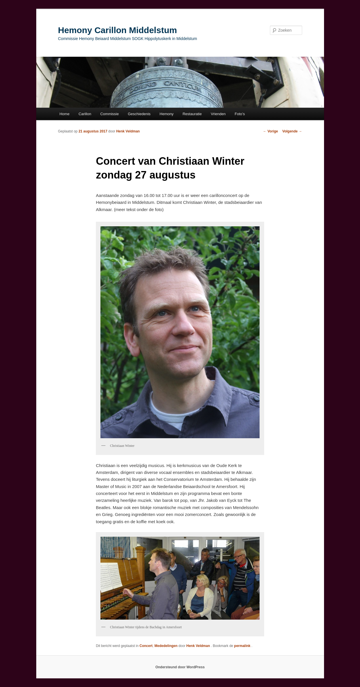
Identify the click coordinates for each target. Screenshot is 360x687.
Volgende (292, 131)
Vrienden (218, 114)
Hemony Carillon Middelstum (117, 30)
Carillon (85, 114)
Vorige (270, 131)
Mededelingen (166, 646)
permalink (243, 646)
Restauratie (191, 114)
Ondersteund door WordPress (180, 667)
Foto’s (240, 114)
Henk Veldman (128, 131)
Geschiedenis (139, 114)
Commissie (109, 114)
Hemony (167, 114)
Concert (146, 646)
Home (65, 114)
